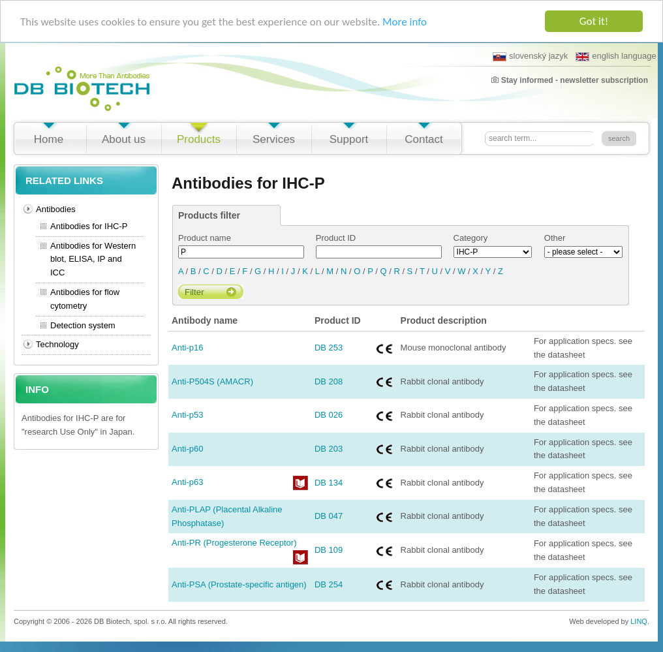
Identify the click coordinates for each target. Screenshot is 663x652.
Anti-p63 (187, 482)
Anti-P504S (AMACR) (212, 381)
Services (274, 139)
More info (404, 21)
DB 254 (329, 584)
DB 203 (329, 449)
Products (199, 139)
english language (616, 56)
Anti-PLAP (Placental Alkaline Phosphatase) (227, 516)
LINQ (638, 621)
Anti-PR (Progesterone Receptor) (234, 543)
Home (48, 139)
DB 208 (329, 381)
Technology (57, 344)
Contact (424, 139)
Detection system (83, 325)
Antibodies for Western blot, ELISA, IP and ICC (93, 258)
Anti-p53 (187, 415)
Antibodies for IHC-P (89, 226)
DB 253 (329, 347)
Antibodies (56, 209)
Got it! (593, 21)
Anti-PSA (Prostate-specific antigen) (239, 584)
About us (124, 139)
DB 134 (329, 482)
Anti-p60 (187, 449)
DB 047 (329, 516)
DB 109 (329, 550)
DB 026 (329, 415)
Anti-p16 (187, 347)
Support (349, 139)
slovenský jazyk (530, 56)
